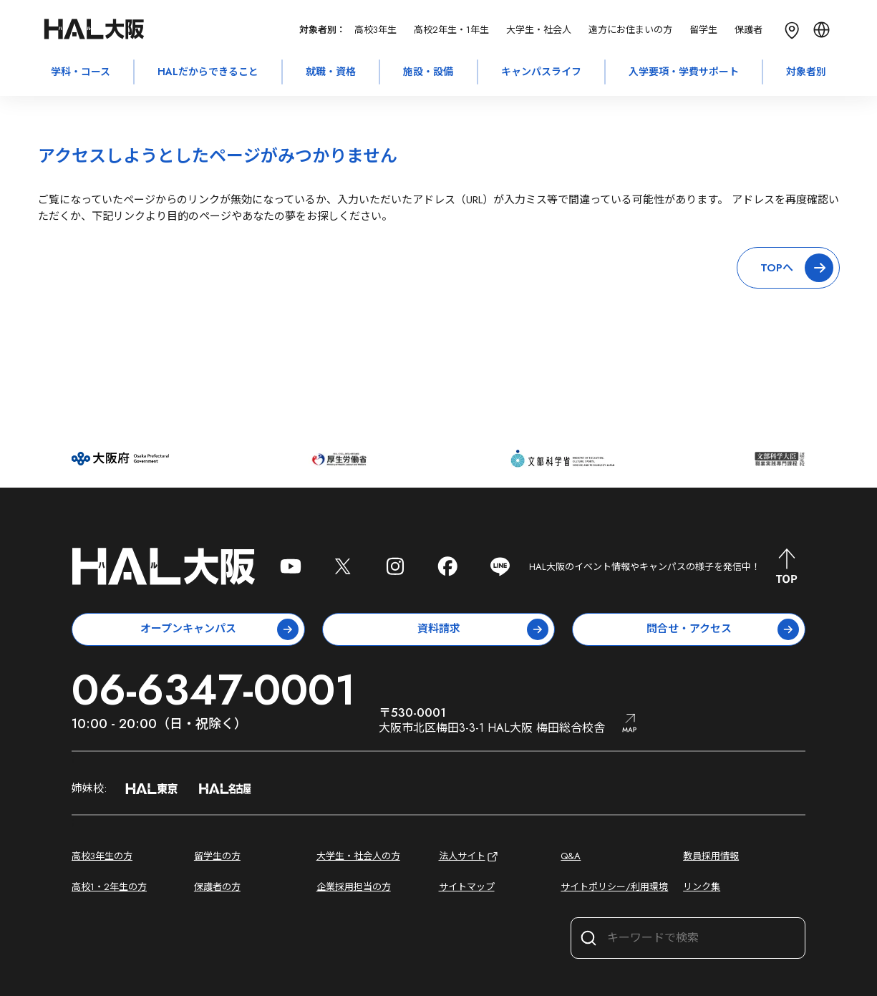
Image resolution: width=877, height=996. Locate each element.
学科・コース (80, 71)
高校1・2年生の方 (109, 887)
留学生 (703, 30)
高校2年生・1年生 (451, 30)
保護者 (748, 30)
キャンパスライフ (541, 71)
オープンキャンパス (219, 629)
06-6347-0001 (214, 690)
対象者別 (806, 71)
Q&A (571, 856)
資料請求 (483, 629)
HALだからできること (208, 71)
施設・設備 (428, 71)
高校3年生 (375, 30)
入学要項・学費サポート (684, 71)
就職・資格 (331, 71)
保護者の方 (217, 887)
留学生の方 (217, 856)
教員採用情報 (711, 856)
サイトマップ (467, 887)
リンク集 (701, 887)
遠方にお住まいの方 (630, 30)
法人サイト (469, 856)
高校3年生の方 (102, 856)
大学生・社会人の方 (358, 856)
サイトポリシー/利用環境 (614, 887)
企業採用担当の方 (353, 887)
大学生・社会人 (538, 30)
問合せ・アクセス (722, 629)
